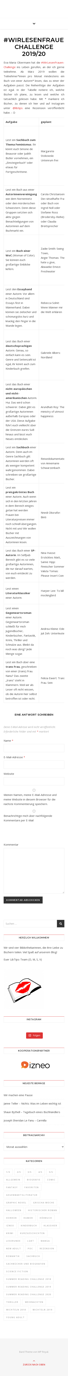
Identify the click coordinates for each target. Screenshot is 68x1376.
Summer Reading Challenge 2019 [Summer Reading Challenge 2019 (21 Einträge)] (28, 1286)
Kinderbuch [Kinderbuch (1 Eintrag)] (29, 1225)
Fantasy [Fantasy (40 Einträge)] (12, 1187)
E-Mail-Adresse (14, 757)
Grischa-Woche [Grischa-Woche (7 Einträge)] (43, 1202)
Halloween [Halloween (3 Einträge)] (13, 1210)
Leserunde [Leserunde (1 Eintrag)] (13, 1240)
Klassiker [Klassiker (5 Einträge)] (50, 1225)
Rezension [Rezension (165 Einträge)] (47, 1248)
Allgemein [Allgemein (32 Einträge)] (13, 1179)
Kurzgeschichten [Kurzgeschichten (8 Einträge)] (32, 1233)
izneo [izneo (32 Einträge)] (10, 1225)
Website (9, 773)
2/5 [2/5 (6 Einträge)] (19, 1172)
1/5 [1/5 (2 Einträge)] (8, 1172)
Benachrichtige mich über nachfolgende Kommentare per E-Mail (34, 816)
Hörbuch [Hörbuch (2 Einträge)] (46, 1217)
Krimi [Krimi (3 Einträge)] (9, 1233)
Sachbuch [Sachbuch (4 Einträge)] (33, 1256)
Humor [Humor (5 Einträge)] (28, 1217)
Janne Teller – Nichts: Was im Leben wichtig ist (32, 1103)
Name (8, 740)
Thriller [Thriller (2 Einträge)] (12, 1302)
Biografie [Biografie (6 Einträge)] (33, 1179)
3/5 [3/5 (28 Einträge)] (30, 1172)
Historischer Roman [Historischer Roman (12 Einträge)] (42, 1210)
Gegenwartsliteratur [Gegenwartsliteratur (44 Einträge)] (22, 1195)
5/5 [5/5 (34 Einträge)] (51, 1172)
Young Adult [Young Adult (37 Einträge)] (15, 1317)
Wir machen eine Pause (18, 1095)
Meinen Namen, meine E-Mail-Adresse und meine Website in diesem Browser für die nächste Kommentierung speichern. (30, 799)
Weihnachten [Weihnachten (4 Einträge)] (34, 1302)
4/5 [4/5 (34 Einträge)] (40, 1172)
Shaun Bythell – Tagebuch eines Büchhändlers (32, 1112)
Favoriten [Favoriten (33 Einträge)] (31, 1187)
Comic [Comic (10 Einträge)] (51, 1179)
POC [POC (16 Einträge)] (30, 1248)
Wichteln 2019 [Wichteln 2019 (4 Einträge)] (42, 1309)
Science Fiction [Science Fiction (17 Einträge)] (17, 1271)
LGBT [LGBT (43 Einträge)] (30, 1240)
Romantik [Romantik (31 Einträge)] (13, 1256)
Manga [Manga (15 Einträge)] (45, 1240)
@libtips (18, 108)
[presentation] (28, 833)
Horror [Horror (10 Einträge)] (11, 1217)
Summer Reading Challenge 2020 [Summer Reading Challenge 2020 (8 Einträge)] (28, 1294)
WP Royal (43, 1351)
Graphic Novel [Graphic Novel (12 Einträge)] (16, 1202)
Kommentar (11, 844)
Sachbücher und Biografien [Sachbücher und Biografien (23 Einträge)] (25, 1263)
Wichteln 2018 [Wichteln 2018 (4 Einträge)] (16, 1309)
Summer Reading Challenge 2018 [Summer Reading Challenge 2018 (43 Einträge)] (28, 1279)
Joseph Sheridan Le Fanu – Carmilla (25, 1120)
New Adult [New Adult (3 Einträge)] (13, 1248)
